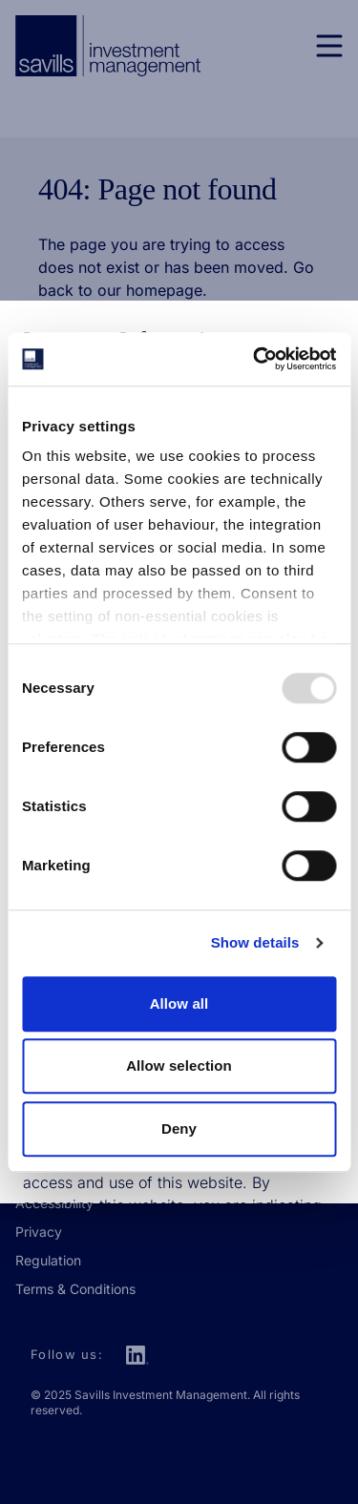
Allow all (179, 1003)
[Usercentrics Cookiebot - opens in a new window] (255, 358)
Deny (179, 1128)
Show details (255, 942)
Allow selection (179, 1065)
